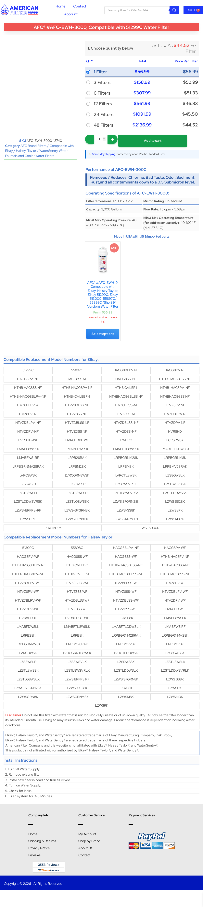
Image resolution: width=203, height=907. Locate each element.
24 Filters (103, 114)
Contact (79, 6)
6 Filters (102, 93)
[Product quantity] (101, 139)
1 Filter (100, 71)
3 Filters (102, 82)
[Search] (174, 10)
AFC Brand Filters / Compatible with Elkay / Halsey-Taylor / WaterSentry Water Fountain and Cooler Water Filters (39, 151)
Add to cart (146, 140)
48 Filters (103, 125)
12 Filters (103, 103)
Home (60, 6)
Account (71, 14)
